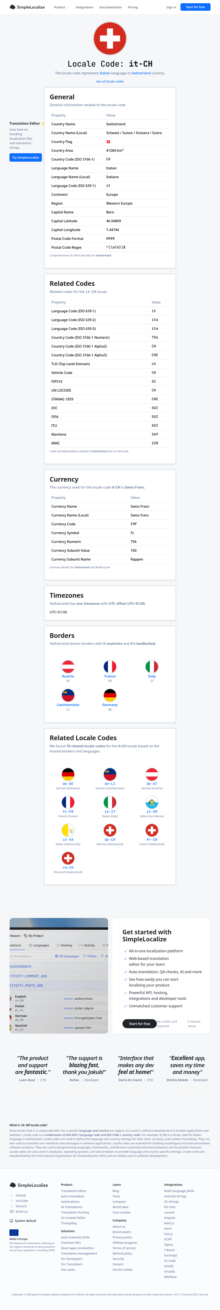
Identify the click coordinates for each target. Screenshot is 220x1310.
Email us (18, 1211)
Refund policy (122, 1253)
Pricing (133, 7)
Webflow (170, 1277)
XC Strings (171, 1202)
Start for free (195, 7)
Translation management (79, 1253)
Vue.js (168, 1234)
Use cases (68, 1269)
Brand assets (122, 1232)
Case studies (122, 1212)
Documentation (110, 7)
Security (118, 1259)
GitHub (17, 1195)
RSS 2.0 (178, 1294)
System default (22, 1221)
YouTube (18, 1201)
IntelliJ (168, 1266)
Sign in (171, 7)
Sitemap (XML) (191, 1294)
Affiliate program (125, 1243)
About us (119, 1226)
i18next (169, 1250)
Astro (168, 1228)
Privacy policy (122, 1237)
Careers (118, 1264)
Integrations (84, 7)
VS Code (170, 1261)
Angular (170, 1218)
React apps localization (77, 1248)
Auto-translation (72, 1196)
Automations (70, 1202)
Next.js (169, 1223)
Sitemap (203, 1294)
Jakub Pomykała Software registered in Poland (58, 1294)
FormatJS (170, 1255)
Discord (18, 1206)
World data (120, 1207)
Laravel (169, 1212)
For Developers (72, 1259)
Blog (116, 1191)
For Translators (71, 1264)
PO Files (170, 1207)
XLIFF (168, 1239)
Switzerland (141, 73)
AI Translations (71, 1207)
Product (62, 7)
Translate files (71, 1243)
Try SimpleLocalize (25, 157)
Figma (168, 1245)
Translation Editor (73, 1191)
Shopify (169, 1271)
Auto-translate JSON (75, 1237)
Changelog (68, 1223)
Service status (122, 1269)
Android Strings (175, 1196)
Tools (116, 1196)
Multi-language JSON (179, 1191)
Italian (105, 73)
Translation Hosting (75, 1212)
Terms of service (124, 1248)
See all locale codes (110, 81)
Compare (119, 1202)
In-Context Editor (73, 1218)
